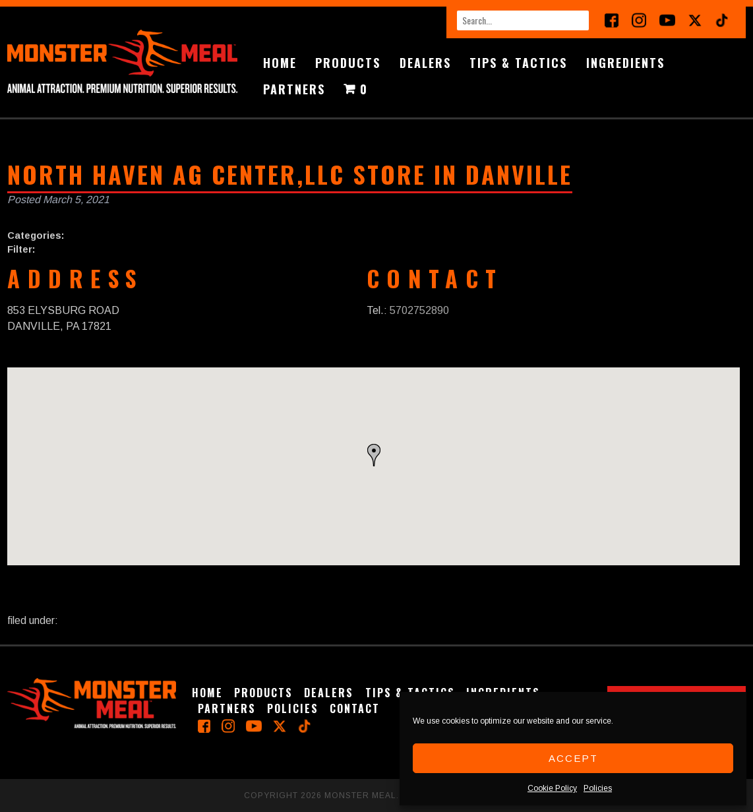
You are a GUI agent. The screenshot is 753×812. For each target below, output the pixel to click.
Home (280, 62)
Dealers (425, 62)
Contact (355, 708)
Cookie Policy (552, 788)
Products (347, 62)
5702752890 (419, 310)
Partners (294, 89)
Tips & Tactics (518, 62)
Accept (573, 758)
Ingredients (625, 62)
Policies (598, 788)
